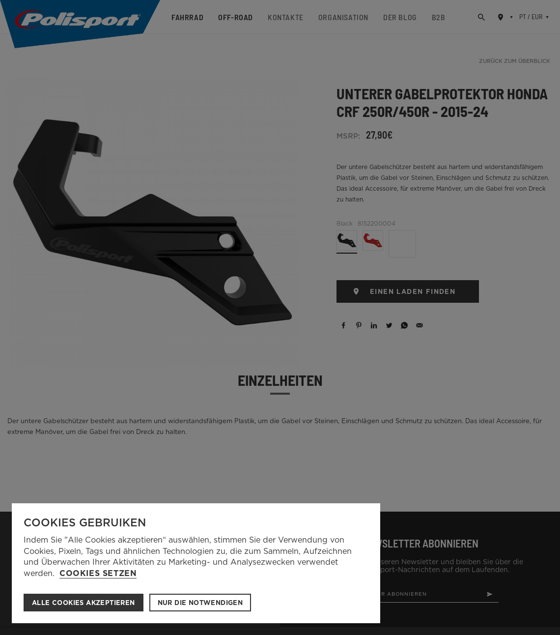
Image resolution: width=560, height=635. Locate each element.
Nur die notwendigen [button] (200, 602)
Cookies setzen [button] (98, 573)
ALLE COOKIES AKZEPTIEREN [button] (83, 602)
